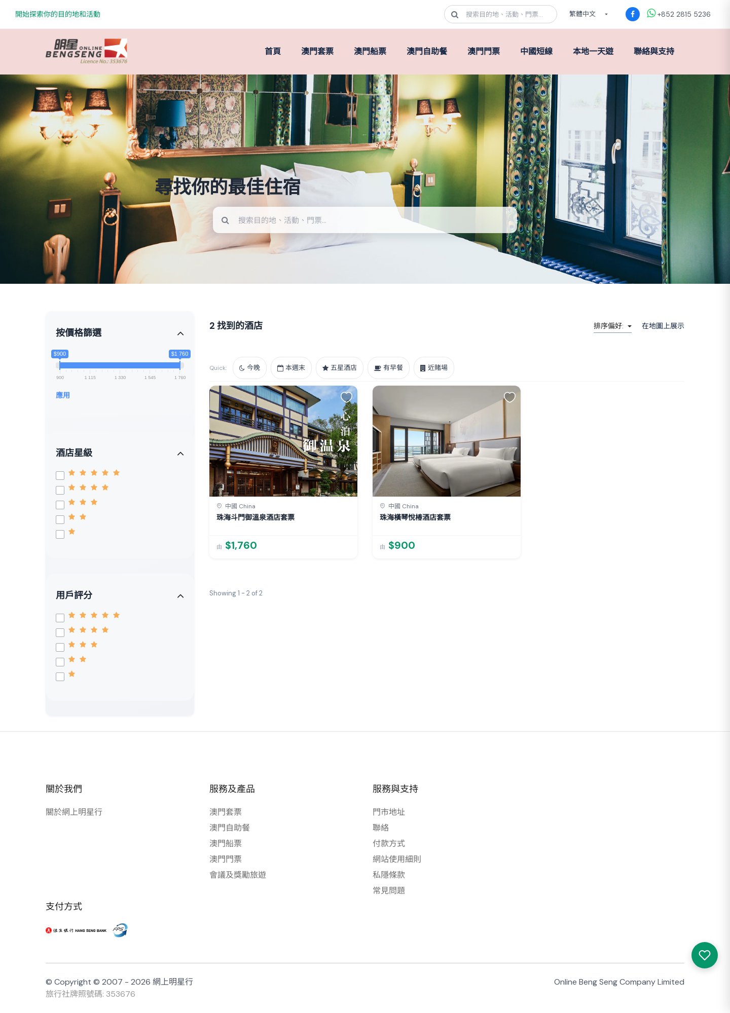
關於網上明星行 (74, 812)
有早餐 (388, 367)
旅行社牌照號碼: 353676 (90, 994)
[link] (283, 472)
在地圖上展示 (663, 325)
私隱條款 (389, 875)
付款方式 (389, 843)
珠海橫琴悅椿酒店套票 (415, 517)
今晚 (249, 367)
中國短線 (536, 51)
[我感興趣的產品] (704, 955)
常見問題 (389, 890)
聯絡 (381, 827)
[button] (346, 397)
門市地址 (389, 812)
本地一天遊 (593, 51)
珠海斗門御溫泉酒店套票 (255, 517)
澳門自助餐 (427, 51)
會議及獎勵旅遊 (237, 875)
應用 (63, 395)
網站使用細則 (397, 859)
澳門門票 (483, 51)
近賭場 (434, 367)
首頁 (273, 51)
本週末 (291, 367)
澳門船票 (370, 51)
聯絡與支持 (654, 51)
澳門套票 (317, 51)
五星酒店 (339, 367)
